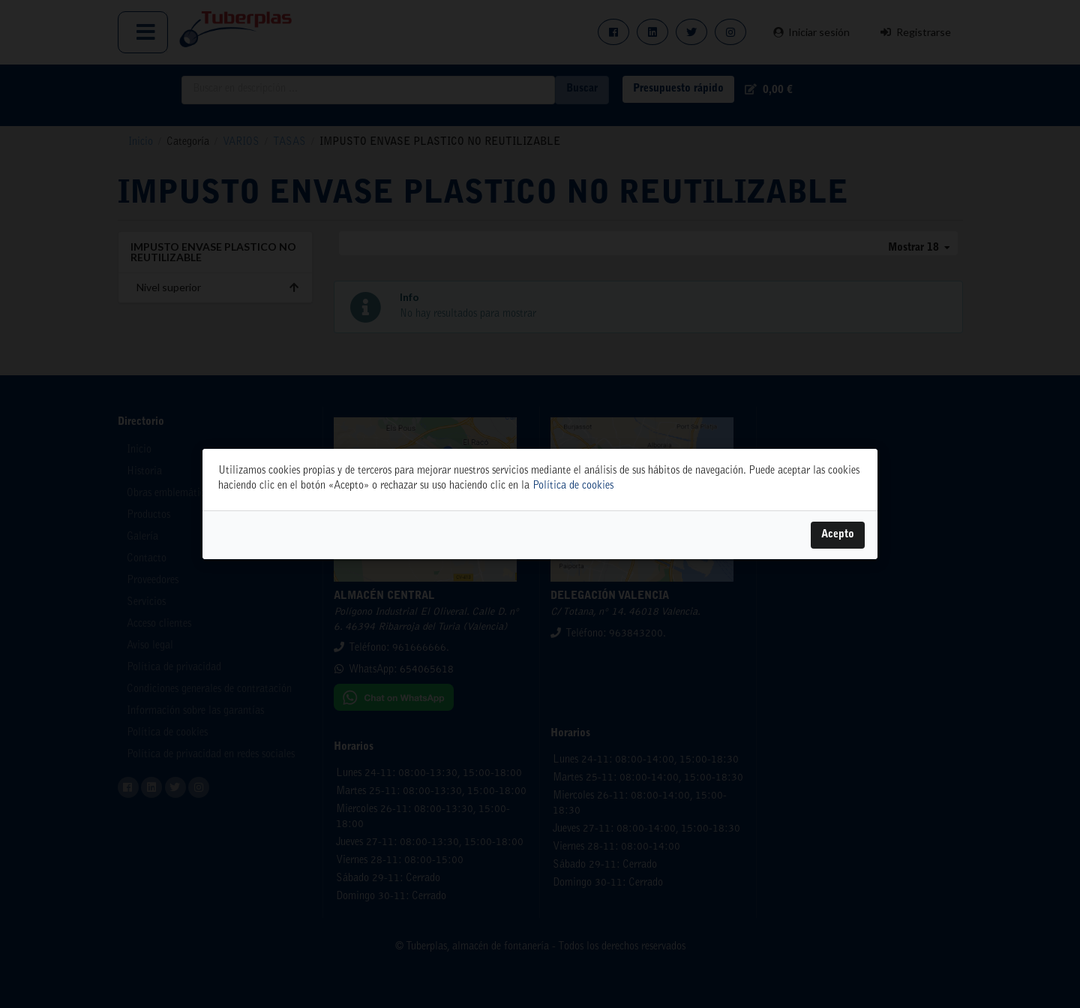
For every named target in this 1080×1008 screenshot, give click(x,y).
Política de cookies (573, 486)
